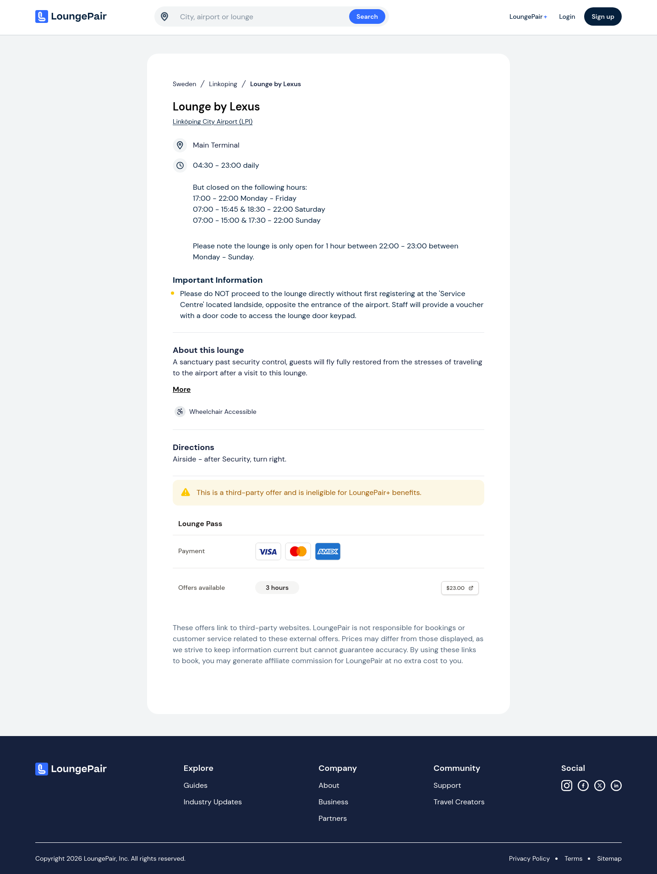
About (328, 785)
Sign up (602, 16)
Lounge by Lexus (275, 84)
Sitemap (609, 858)
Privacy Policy (529, 858)
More (182, 389)
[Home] (90, 16)
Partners (332, 818)
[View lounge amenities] (330, 411)
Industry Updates (213, 802)
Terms (573, 858)
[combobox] (264, 16)
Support (447, 785)
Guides (196, 785)
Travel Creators (458, 802)
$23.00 (460, 588)
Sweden (184, 84)
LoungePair (529, 16)
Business (333, 802)
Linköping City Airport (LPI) (212, 121)
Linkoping (223, 84)
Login (567, 16)
